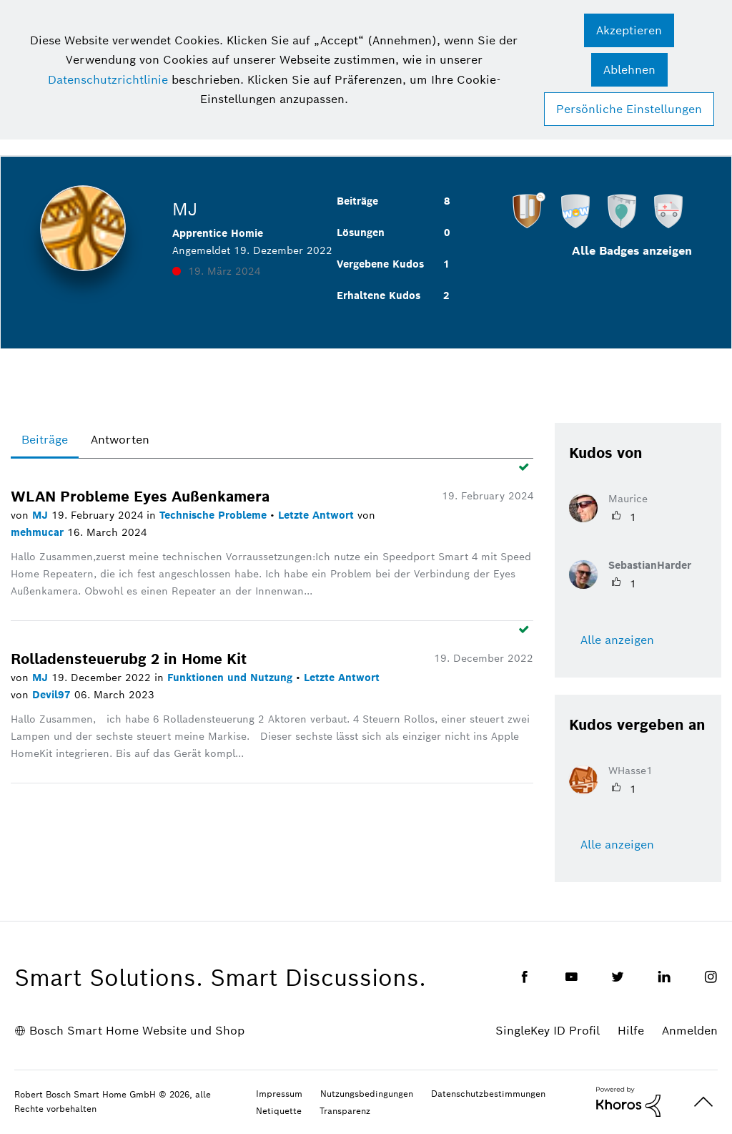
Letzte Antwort (317, 515)
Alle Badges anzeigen (632, 250)
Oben (703, 1102)
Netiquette (279, 1110)
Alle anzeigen (617, 639)
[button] (629, 30)
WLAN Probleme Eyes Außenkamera (140, 496)
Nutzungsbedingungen (366, 1093)
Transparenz (345, 1110)
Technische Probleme (214, 515)
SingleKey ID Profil (547, 1030)
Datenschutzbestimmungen (488, 1093)
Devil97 (53, 694)
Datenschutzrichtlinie (108, 79)
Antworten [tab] (120, 439)
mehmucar (39, 532)
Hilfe (631, 1030)
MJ (41, 515)
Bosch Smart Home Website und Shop (136, 1030)
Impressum (279, 1093)
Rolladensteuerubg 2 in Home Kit (129, 659)
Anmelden (690, 1030)
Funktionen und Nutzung (231, 677)
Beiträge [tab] (44, 439)
